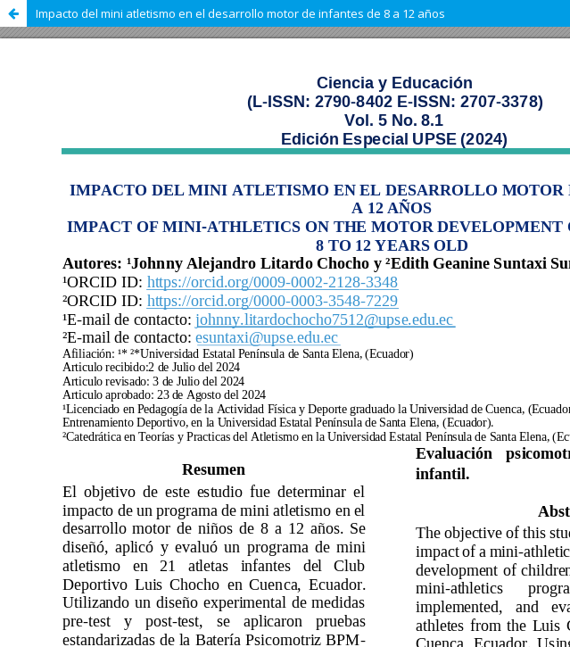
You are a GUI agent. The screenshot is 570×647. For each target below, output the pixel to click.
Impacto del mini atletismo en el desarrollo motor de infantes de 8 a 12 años (240, 13)
